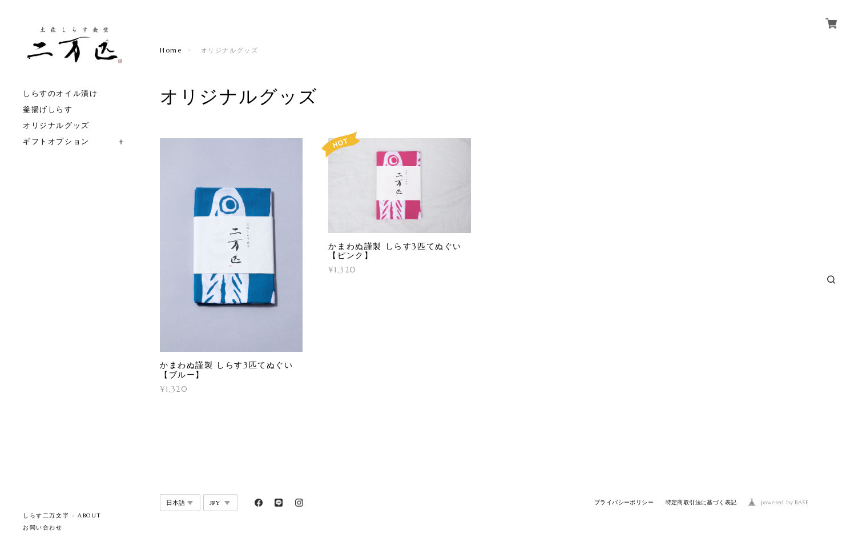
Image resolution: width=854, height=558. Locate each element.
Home (171, 50)
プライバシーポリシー (624, 502)
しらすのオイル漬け (60, 93)
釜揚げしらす (48, 109)
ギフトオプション (56, 141)
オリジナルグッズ (56, 125)
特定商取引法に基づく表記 (701, 502)
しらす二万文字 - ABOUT (62, 515)
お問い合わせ (43, 527)
